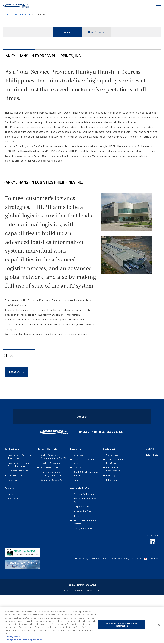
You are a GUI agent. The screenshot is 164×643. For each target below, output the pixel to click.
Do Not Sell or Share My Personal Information (122, 632)
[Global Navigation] (158, 5)
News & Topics (96, 74)
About (67, 74)
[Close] (158, 631)
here (35, 622)
